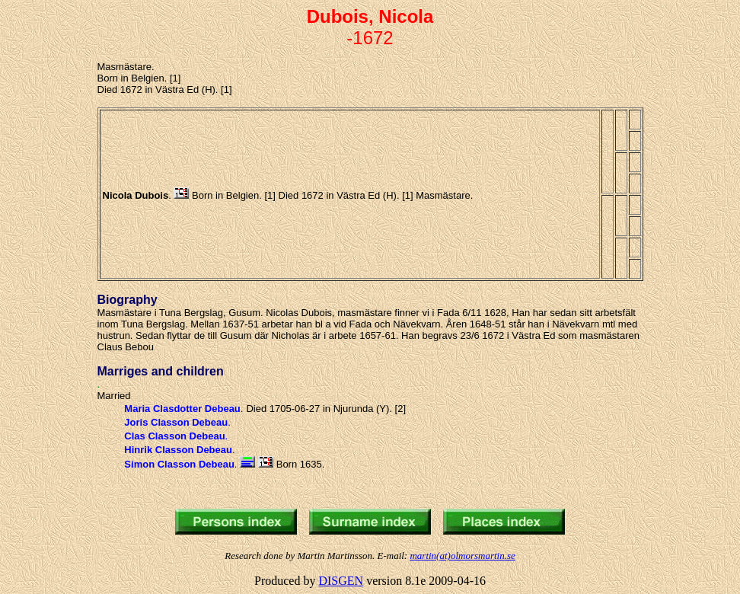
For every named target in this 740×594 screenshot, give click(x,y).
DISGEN (340, 580)
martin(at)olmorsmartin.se (462, 555)
